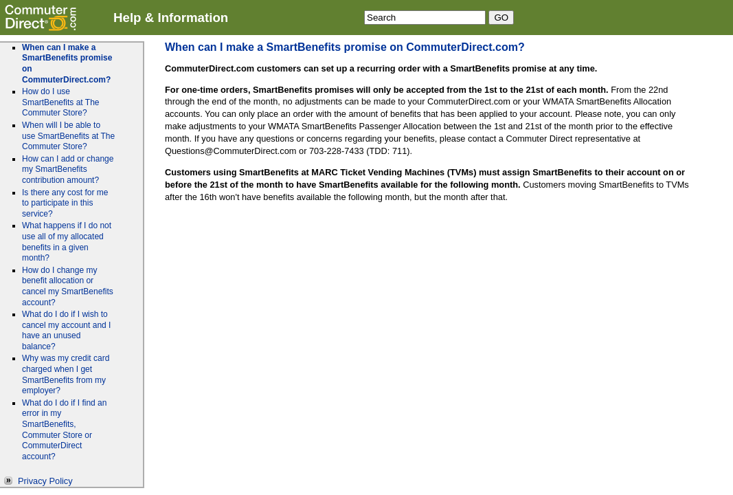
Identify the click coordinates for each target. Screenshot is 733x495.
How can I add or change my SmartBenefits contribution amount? (67, 169)
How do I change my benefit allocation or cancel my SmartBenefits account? (67, 286)
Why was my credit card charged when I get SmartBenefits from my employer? (65, 374)
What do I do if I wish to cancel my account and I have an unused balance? (66, 330)
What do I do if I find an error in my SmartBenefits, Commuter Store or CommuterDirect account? (64, 429)
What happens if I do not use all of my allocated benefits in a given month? (66, 242)
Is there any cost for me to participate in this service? (65, 203)
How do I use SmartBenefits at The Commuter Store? (61, 102)
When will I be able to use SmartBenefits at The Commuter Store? (68, 135)
